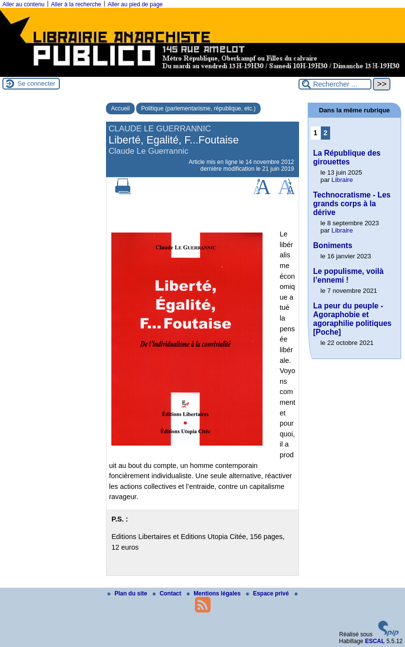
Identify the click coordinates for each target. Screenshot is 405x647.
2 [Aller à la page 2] (325, 133)
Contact (168, 593)
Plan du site (128, 593)
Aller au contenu (23, 4)
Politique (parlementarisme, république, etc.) (198, 108)
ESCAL (375, 641)
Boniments (332, 245)
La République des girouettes (347, 157)
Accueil (120, 108)
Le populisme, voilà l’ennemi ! (348, 275)
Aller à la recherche (76, 4)
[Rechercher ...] (335, 84)
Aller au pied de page (134, 4)
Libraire (342, 179)
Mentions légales (214, 593)
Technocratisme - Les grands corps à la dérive (351, 203)
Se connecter (36, 83)
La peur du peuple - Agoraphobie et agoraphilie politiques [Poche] (352, 319)
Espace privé (268, 593)
